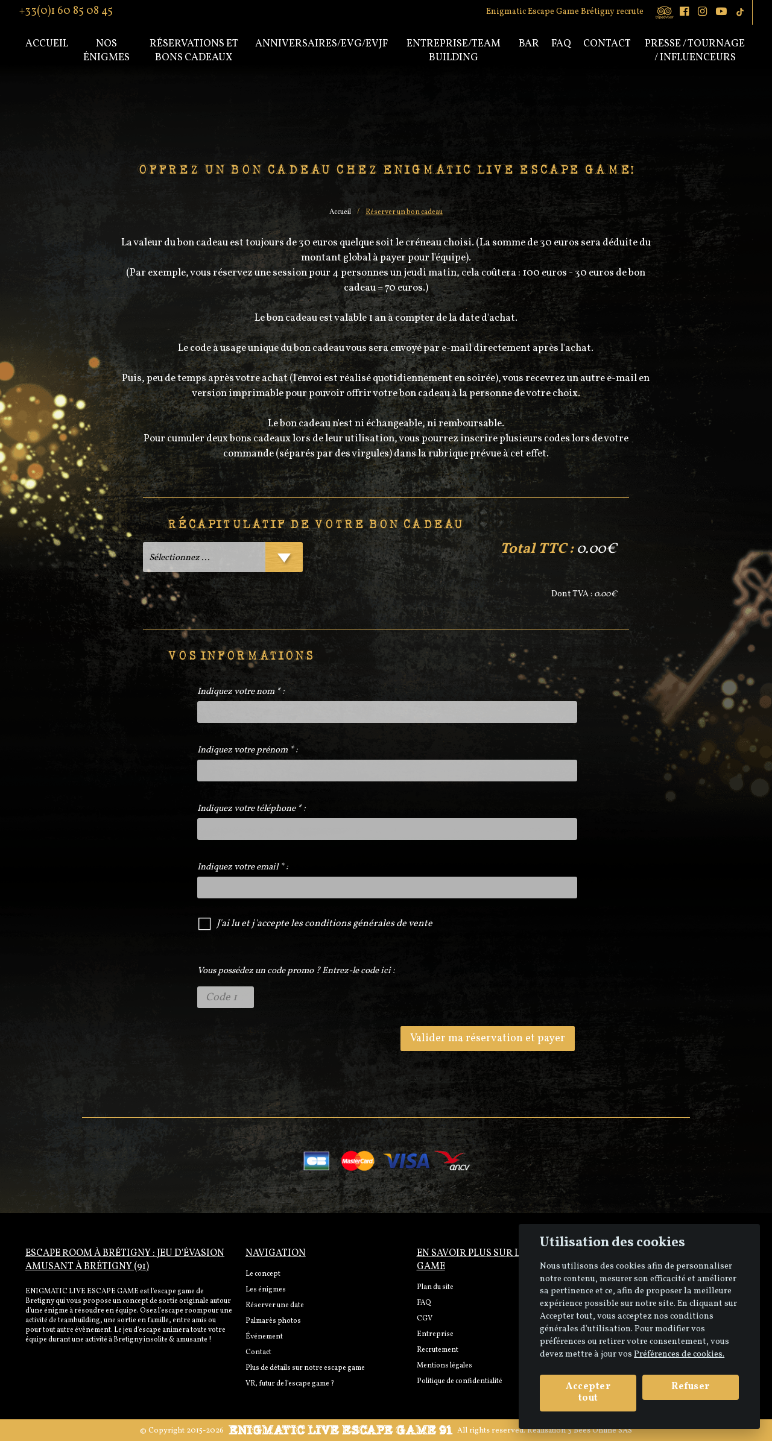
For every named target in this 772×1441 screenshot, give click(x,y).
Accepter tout (588, 1392)
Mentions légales (444, 1365)
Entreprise (435, 1334)
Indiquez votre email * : (242, 867)
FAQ (424, 1303)
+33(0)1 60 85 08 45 (66, 10)
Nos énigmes (106, 51)
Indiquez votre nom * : (241, 692)
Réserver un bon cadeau (404, 212)
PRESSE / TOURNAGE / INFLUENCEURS (695, 51)
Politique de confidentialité (459, 1381)
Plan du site (435, 1287)
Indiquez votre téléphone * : (251, 808)
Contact (607, 44)
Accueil (46, 44)
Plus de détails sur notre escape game (305, 1368)
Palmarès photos (273, 1321)
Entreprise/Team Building (454, 51)
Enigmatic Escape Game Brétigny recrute (565, 11)
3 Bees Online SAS (600, 1430)
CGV (424, 1318)
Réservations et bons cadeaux (194, 51)
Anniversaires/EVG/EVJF (321, 44)
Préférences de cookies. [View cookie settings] (679, 1354)
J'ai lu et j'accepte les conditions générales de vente (324, 923)
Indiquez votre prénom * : (247, 750)
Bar (529, 44)
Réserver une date (274, 1305)
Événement (264, 1337)
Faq (561, 44)
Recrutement (437, 1350)
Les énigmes (265, 1289)
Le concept (262, 1274)
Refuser (690, 1386)
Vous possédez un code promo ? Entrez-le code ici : (296, 971)
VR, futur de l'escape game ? (289, 1384)
